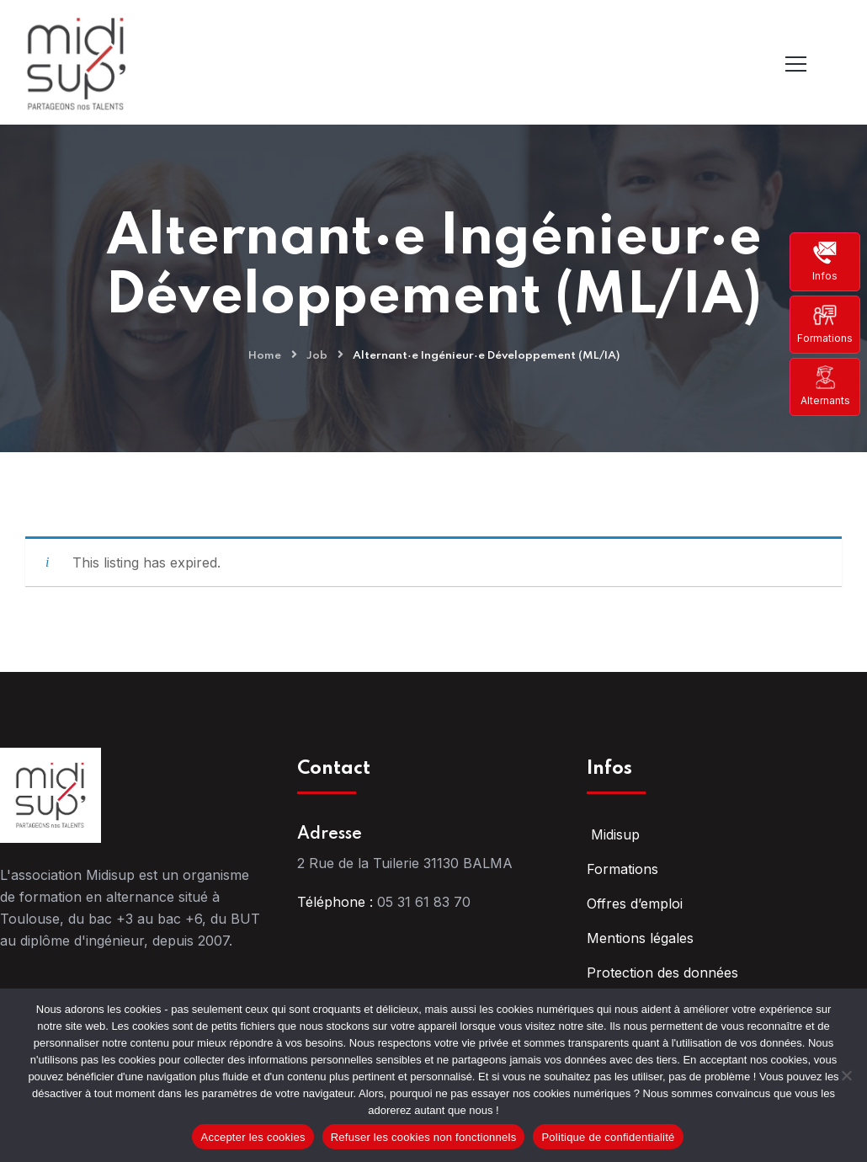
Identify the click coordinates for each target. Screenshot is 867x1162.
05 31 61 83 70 (424, 901)
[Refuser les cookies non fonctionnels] (846, 1075)
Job (316, 355)
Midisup (613, 834)
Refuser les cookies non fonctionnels (424, 1137)
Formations (825, 323)
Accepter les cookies (252, 1137)
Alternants (825, 386)
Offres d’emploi (635, 903)
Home (264, 355)
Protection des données (662, 972)
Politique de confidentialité (607, 1137)
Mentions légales (640, 938)
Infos (825, 261)
